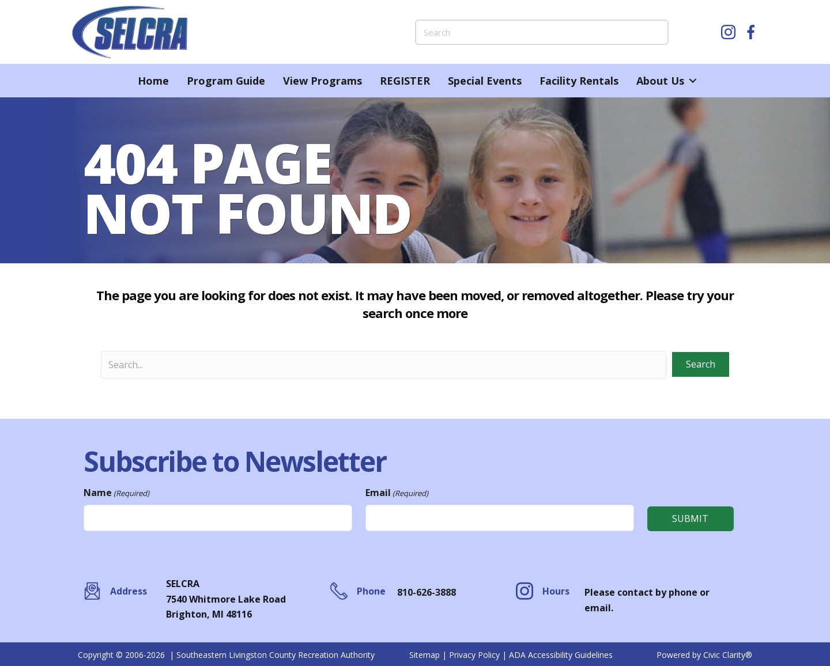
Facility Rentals (579, 81)
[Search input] (383, 365)
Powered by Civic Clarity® (704, 653)
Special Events (485, 81)
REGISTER (405, 81)
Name (116, 492)
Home (153, 81)
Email (396, 492)
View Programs (322, 81)
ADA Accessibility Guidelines (561, 653)
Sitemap (424, 653)
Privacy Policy (474, 653)
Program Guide (226, 81)
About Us (660, 81)
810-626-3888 (426, 591)
